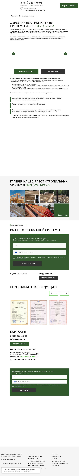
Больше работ (63, 215)
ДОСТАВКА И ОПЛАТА (58, 461)
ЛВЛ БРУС (31, 454)
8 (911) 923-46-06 (31, 2)
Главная (13, 16)
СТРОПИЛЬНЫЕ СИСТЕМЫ (36, 461)
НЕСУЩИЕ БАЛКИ (33, 458)
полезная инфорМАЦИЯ (60, 463)
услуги (54, 458)
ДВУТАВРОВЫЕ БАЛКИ (35, 456)
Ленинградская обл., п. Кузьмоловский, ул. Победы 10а (34, 9)
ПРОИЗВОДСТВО (57, 456)
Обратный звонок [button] (68, 6)
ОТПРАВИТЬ (24, 390)
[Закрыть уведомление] (38, 469)
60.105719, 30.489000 (29, 357)
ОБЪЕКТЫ (55, 454)
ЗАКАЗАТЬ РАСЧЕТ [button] (26, 71)
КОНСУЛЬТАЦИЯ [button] (53, 71)
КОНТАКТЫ (55, 465)
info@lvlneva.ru (46, 274)
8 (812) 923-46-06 (18, 274)
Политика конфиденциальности (11, 463)
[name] (39, 377)
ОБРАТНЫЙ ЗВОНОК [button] (48, 278)
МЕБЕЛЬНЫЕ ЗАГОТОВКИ (36, 465)
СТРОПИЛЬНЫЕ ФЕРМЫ (35, 463)
